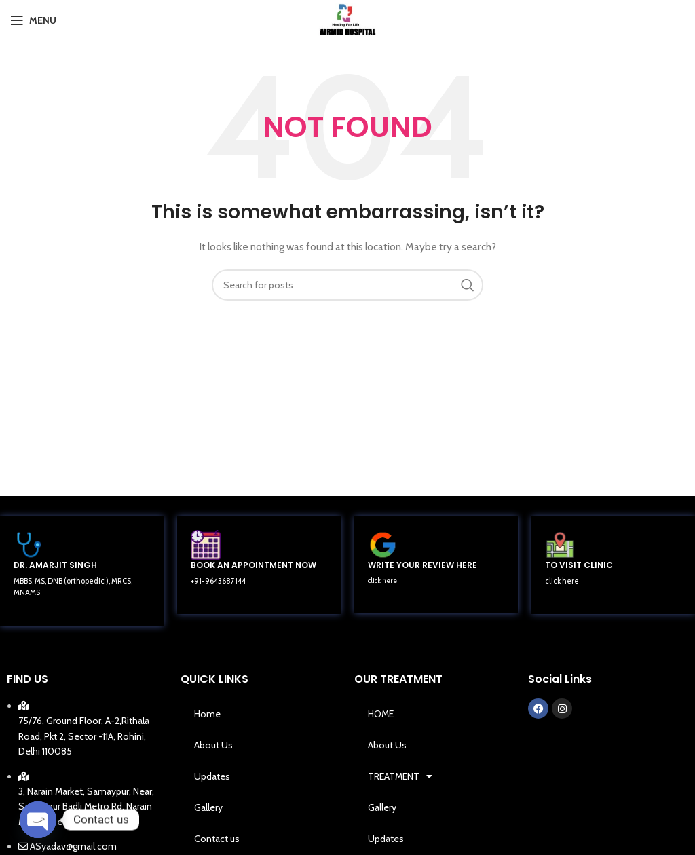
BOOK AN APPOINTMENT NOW (253, 565)
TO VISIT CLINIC (579, 565)
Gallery (208, 807)
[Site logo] (347, 19)
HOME (381, 714)
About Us (213, 745)
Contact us (217, 839)
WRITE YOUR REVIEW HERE (422, 565)
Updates (212, 776)
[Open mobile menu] (33, 20)
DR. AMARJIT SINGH (55, 565)
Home (207, 714)
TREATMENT (400, 776)
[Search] (347, 285)
